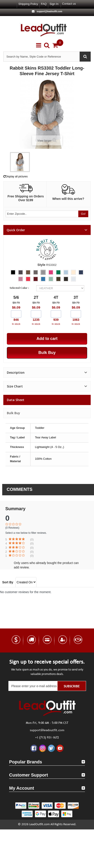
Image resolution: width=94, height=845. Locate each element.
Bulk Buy (13, 413)
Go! (83, 213)
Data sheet (15, 400)
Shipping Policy (28, 4)
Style (41, 265)
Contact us (69, 3)
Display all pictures (15, 176)
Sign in (54, 4)
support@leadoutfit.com (49, 11)
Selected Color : (20, 287)
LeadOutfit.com (39, 824)
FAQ (44, 4)
